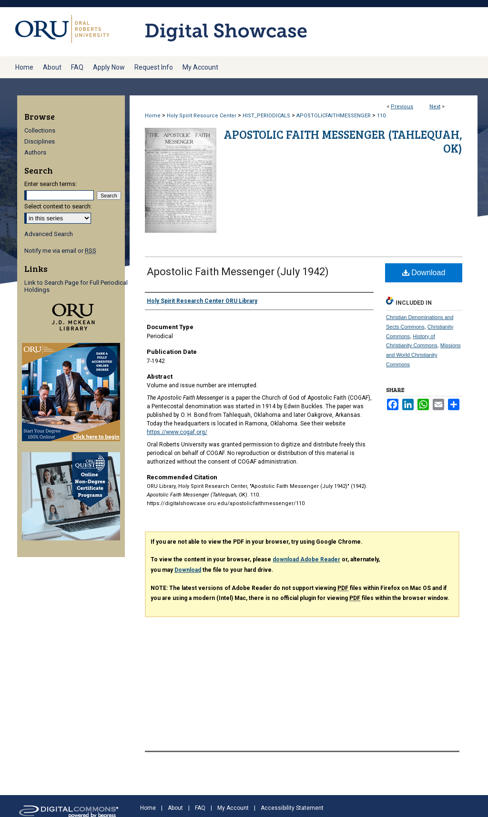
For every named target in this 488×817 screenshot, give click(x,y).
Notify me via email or (60, 250)
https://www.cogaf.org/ (177, 432)
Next (434, 106)
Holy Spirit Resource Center (201, 116)
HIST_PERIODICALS (266, 116)
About (175, 808)
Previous (402, 106)
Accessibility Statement (292, 808)
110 (381, 116)
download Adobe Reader (306, 559)
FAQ (200, 808)
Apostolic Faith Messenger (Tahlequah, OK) (343, 141)
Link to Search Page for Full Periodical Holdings (76, 286)
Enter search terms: (50, 183)
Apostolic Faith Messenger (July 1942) (238, 272)
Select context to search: (58, 206)
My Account (233, 808)
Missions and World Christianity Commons (423, 354)
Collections (39, 130)
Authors (35, 152)
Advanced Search (48, 234)
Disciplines (39, 141)
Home (153, 116)
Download (424, 273)
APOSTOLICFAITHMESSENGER (333, 116)
